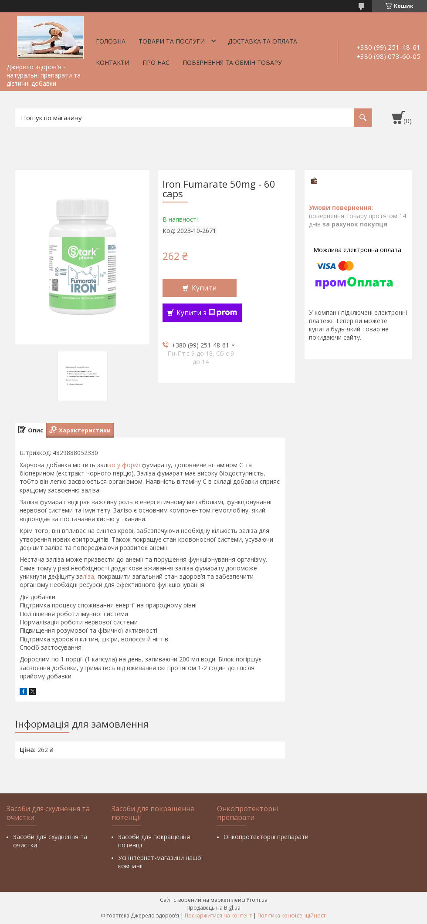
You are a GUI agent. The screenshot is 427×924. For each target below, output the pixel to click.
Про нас (155, 62)
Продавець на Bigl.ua (213, 907)
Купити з (206, 312)
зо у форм (123, 465)
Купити (204, 288)
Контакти (112, 62)
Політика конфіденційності (292, 915)
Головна (110, 41)
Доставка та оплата (262, 41)
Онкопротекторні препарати (266, 837)
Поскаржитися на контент (218, 915)
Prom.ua (257, 900)
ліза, (90, 576)
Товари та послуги (172, 41)
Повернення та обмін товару (232, 62)
